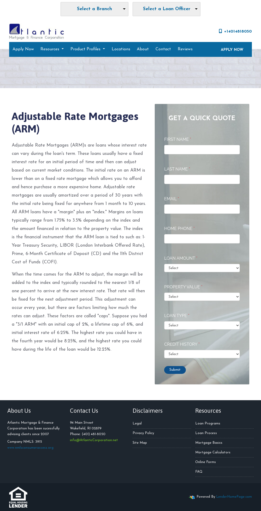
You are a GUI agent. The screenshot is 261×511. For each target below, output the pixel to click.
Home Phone (179, 228)
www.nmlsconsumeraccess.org (30, 447)
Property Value (183, 286)
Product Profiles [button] (86, 49)
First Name (177, 139)
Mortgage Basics (208, 443)
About (143, 49)
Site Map (140, 443)
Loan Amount (180, 258)
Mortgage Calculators (212, 452)
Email (171, 198)
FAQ (199, 471)
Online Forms (205, 462)
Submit (175, 370)
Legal (137, 423)
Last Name (177, 169)
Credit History (182, 344)
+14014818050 (235, 31)
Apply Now (23, 49)
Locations (121, 49)
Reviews (185, 49)
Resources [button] (50, 49)
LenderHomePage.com (234, 496)
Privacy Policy (143, 433)
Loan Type (176, 315)
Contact (163, 49)
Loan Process (206, 433)
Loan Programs (207, 423)
